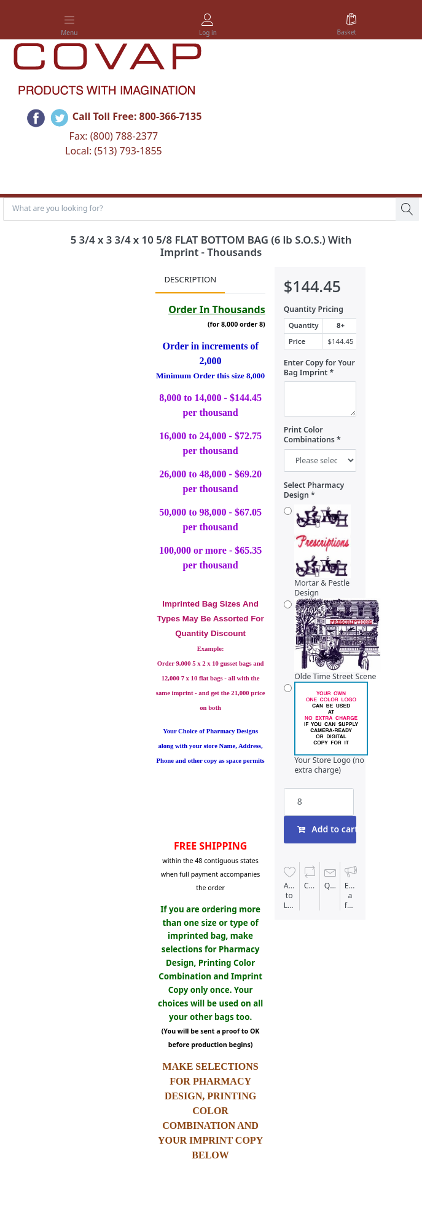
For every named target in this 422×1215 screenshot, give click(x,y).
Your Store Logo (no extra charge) (331, 728)
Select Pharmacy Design (314, 490)
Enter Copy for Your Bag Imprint (319, 368)
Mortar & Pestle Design (322, 551)
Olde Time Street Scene (337, 640)
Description (190, 279)
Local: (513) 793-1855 (113, 150)
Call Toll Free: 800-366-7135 (137, 116)
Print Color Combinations (309, 435)
